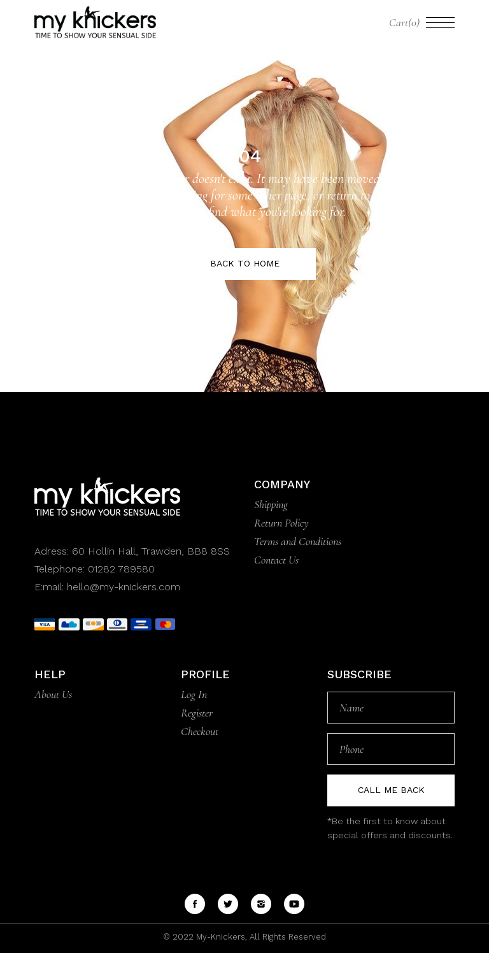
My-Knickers (219, 937)
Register (197, 713)
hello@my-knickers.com (123, 587)
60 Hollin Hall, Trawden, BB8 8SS (149, 551)
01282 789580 (121, 569)
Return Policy (281, 523)
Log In (194, 694)
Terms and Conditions (297, 541)
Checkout (199, 731)
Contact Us (276, 560)
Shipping (271, 504)
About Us (53, 694)
